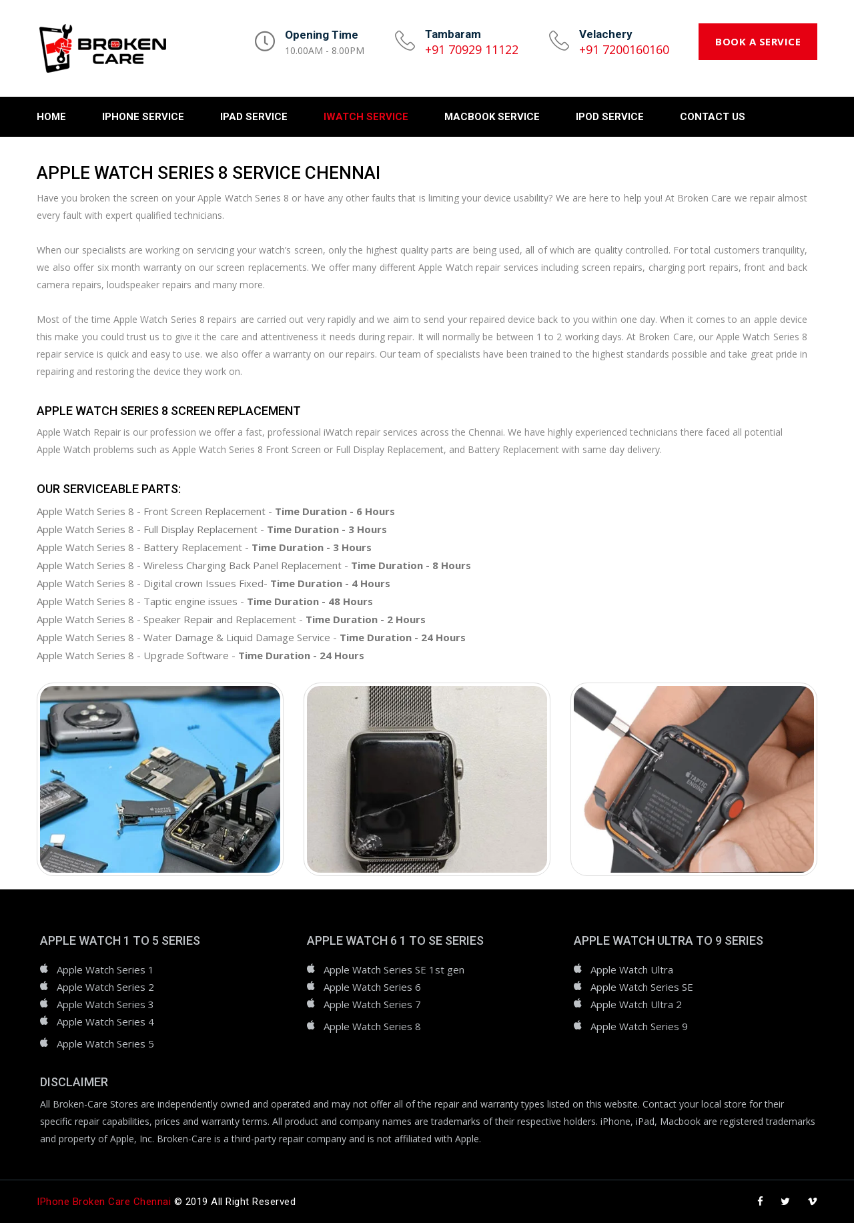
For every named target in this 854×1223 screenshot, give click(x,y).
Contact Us (712, 117)
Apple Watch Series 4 (105, 1021)
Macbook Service (492, 117)
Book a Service (758, 41)
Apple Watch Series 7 (372, 1004)
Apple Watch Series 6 (372, 986)
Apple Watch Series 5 (105, 1043)
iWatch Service (366, 117)
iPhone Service (143, 117)
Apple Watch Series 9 (639, 1026)
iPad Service (254, 117)
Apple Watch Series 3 (105, 1004)
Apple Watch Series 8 (372, 1026)
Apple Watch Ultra (631, 969)
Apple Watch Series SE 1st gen (394, 969)
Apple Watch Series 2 (105, 986)
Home (51, 117)
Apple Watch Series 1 (105, 969)
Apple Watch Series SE (641, 986)
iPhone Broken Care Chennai (104, 1202)
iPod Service (610, 117)
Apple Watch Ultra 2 (636, 1004)
